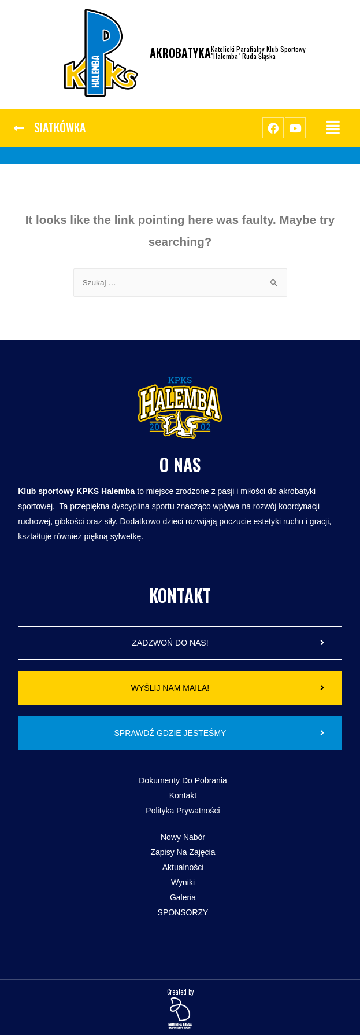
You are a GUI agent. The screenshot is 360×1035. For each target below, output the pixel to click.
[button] (49, 128)
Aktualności (183, 867)
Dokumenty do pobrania (183, 780)
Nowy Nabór (183, 837)
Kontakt (182, 795)
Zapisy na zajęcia (182, 852)
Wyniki (183, 882)
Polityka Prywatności (183, 810)
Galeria (183, 897)
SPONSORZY (183, 912)
